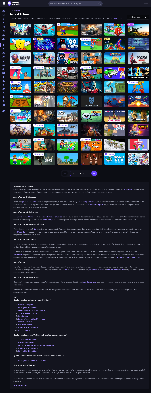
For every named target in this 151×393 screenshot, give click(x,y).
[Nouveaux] (3, 19)
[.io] (3, 69)
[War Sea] (115, 159)
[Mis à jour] (3, 27)
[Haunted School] (44, 159)
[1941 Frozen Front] (115, 144)
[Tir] (3, 101)
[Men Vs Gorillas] (44, 144)
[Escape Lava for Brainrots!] (91, 144)
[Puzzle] (3, 81)
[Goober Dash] (20, 116)
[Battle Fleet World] (44, 116)
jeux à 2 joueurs (29, 201)
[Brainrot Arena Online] (115, 29)
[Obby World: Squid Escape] (91, 58)
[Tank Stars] (138, 101)
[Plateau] (3, 77)
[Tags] (3, 111)
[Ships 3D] (20, 58)
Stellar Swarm (25, 324)
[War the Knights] (20, 29)
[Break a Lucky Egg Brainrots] (68, 144)
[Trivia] (3, 105)
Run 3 (36, 229)
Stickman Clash (25, 322)
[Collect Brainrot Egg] (20, 159)
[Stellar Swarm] (44, 44)
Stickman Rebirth (26, 342)
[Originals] (3, 31)
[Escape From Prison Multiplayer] (91, 72)
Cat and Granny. (133, 257)
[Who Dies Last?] (138, 144)
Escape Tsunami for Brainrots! (31, 319)
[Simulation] (3, 85)
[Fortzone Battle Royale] (44, 29)
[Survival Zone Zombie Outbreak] (91, 130)
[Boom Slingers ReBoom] (20, 72)
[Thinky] (3, 97)
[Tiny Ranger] (68, 87)
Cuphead (119, 257)
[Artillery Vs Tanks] (138, 29)
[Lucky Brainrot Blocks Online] (20, 44)
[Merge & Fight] (91, 116)
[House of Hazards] (20, 144)
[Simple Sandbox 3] (20, 130)
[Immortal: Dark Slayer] (91, 87)
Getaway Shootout (87, 201)
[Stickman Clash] (138, 44)
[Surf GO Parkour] (115, 44)
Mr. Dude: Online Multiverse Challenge (36, 345)
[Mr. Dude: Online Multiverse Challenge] (44, 58)
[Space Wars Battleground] (138, 159)
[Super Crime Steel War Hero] (44, 101)
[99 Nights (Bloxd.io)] (68, 44)
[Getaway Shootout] (115, 87)
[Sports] (3, 89)
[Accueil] (3, 11)
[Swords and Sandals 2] (91, 159)
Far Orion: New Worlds (24, 217)
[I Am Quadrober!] (44, 87)
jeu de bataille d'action (52, 217)
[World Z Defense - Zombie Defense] (68, 58)
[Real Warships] (68, 130)
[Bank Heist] (44, 72)
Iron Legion (23, 316)
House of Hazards (115, 269)
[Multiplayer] (3, 35)
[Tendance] (3, 23)
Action (17, 10)
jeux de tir (128, 189)
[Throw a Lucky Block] (68, 29)
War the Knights (25, 305)
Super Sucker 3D (97, 269)
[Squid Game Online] (115, 116)
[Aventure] (3, 53)
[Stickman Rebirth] (115, 101)
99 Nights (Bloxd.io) (27, 307)
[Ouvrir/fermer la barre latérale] (4, 3)
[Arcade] (3, 49)
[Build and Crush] (20, 87)
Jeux (11, 10)
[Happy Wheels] (115, 130)
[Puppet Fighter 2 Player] (138, 87)
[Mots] (3, 73)
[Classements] (3, 39)
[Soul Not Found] (91, 101)
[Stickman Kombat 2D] (138, 72)
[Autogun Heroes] (138, 130)
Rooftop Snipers (95, 204)
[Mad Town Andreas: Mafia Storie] (68, 116)
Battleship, (48, 219)
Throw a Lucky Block (27, 313)
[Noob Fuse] (68, 101)
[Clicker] (3, 61)
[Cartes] (3, 57)
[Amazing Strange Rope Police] (138, 58)
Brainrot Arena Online (28, 327)
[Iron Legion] (91, 29)
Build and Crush (25, 330)
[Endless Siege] (115, 58)
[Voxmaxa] (138, 116)
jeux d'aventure (89, 282)
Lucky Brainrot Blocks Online (31, 310)
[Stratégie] (3, 93)
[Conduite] (3, 65)
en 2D (68, 269)
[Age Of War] (68, 159)
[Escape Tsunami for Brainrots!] (91, 44)
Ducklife (21, 232)
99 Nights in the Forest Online (32, 360)
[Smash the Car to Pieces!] (115, 72)
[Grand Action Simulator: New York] (68, 72)
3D (74, 269)
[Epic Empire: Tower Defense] (44, 130)
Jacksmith (17, 254)
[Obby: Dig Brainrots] (20, 101)
